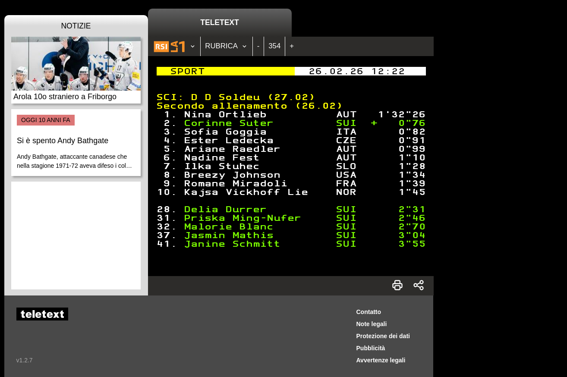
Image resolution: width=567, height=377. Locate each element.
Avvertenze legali (381, 360)
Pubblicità (370, 348)
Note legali (371, 323)
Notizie (76, 26)
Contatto (368, 311)
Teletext (219, 22)
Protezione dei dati (383, 336)
